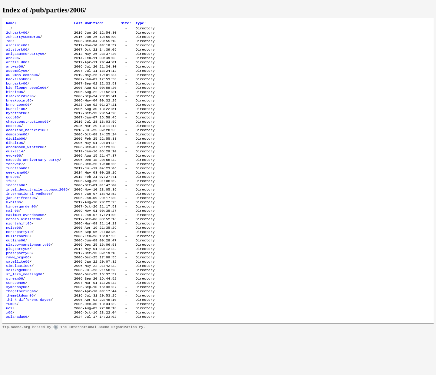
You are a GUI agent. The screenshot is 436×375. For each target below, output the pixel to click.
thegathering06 (21, 329)
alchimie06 (16, 48)
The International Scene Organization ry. (102, 369)
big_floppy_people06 (26, 97)
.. (8, 29)
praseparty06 (18, 286)
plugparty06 (17, 281)
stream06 (14, 315)
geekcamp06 (16, 194)
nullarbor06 (17, 266)
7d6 (9, 43)
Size (126, 23)
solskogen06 (17, 305)
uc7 (9, 349)
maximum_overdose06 (25, 242)
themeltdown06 (20, 334)
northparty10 (18, 262)
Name (11, 23)
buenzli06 (15, 121)
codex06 (13, 140)
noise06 (13, 257)
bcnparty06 (16, 92)
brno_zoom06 (17, 116)
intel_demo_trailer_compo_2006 (37, 213)
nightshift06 (18, 252)
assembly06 (16, 77)
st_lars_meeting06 (24, 310)
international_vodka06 (28, 218)
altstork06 (16, 53)
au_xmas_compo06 (22, 82)
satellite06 (17, 296)
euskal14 (14, 170)
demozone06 (16, 150)
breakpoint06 (18, 111)
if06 (10, 203)
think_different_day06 (28, 339)
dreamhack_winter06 (25, 165)
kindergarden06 (21, 233)
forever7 (14, 184)
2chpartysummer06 (23, 39)
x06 (9, 354)
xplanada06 (16, 359)
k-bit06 (13, 228)
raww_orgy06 (17, 291)
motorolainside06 (23, 247)
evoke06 (13, 174)
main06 (12, 237)
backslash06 (17, 87)
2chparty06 (16, 34)
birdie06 (14, 102)
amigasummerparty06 (25, 58)
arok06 (12, 63)
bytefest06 (16, 126)
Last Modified (89, 23)
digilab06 (15, 155)
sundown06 (15, 320)
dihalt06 (14, 160)
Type (141, 23)
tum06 (11, 344)
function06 (16, 189)
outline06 (15, 271)
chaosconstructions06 (27, 136)
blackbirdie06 (20, 107)
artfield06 (16, 68)
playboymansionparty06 (28, 276)
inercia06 (15, 208)
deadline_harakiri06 (26, 145)
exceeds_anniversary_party (32, 179)
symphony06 (16, 325)
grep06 (12, 199)
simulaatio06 (18, 300)
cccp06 (12, 131)
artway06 (14, 73)
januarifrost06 (21, 223)
